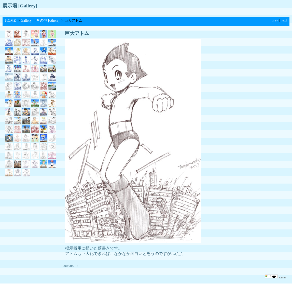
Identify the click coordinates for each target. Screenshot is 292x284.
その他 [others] (47, 20)
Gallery (26, 20)
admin (282, 277)
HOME (10, 20)
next (284, 20)
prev (275, 20)
